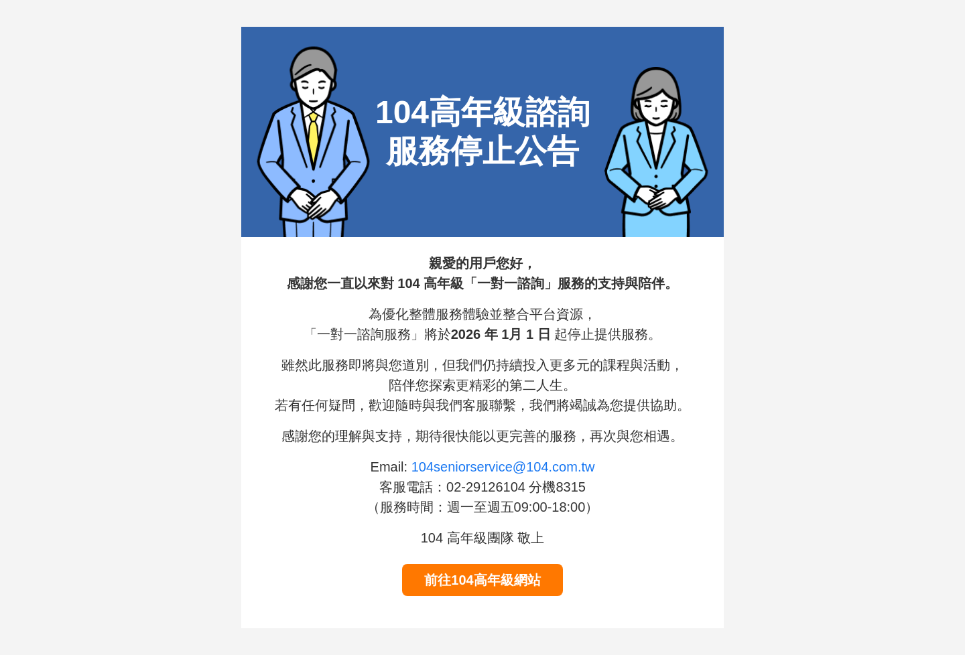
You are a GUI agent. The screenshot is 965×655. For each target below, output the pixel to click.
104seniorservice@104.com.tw (503, 466)
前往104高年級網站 (482, 580)
